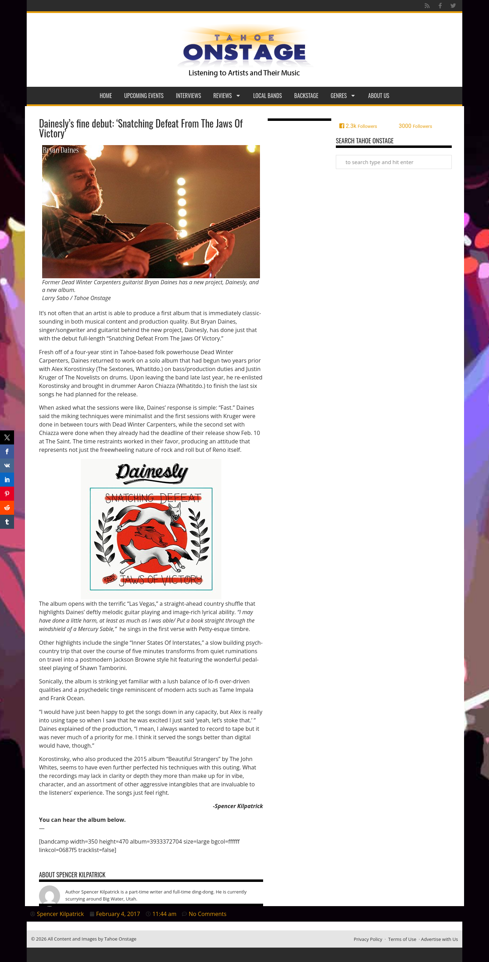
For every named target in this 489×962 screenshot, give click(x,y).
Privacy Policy (368, 939)
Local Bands (267, 95)
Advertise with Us (439, 939)
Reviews (227, 95)
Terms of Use (402, 939)
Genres (343, 95)
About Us (378, 95)
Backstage (306, 95)
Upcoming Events (144, 95)
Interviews (188, 95)
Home (106, 95)
